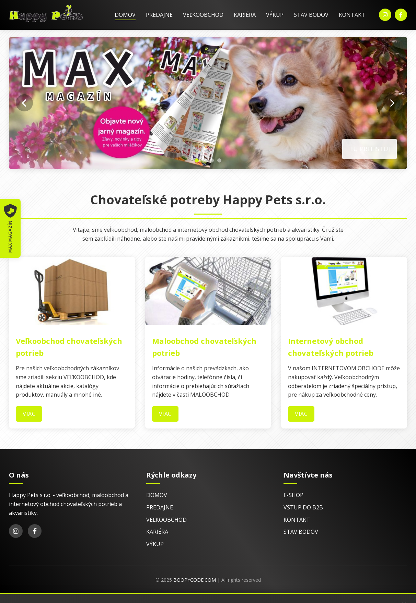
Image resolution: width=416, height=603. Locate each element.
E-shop (293, 495)
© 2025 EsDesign (139, 598)
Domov (125, 15)
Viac (29, 414)
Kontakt (352, 15)
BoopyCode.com (194, 580)
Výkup (275, 15)
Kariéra (245, 15)
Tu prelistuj (369, 149)
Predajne (159, 15)
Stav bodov (311, 15)
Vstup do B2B (303, 507)
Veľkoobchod (203, 15)
